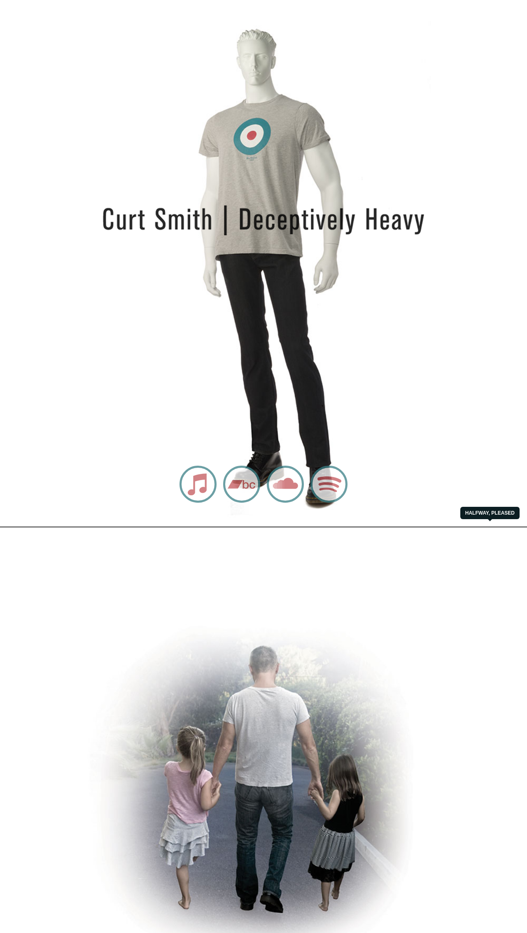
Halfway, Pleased (490, 513)
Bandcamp (237, 502)
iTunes (189, 502)
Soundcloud (282, 502)
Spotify (320, 502)
